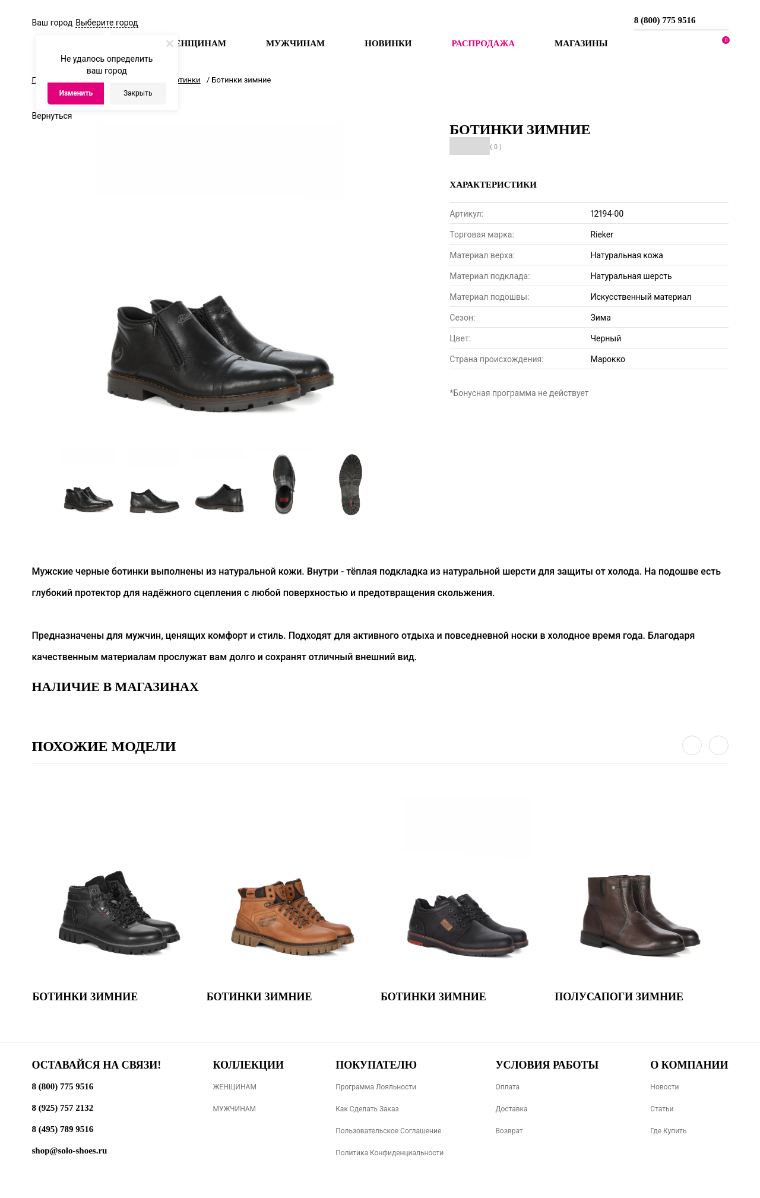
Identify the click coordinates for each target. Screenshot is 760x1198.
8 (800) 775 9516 (665, 20)
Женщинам (196, 43)
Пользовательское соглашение (388, 1131)
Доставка (511, 1109)
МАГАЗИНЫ (581, 43)
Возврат (508, 1131)
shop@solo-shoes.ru (69, 1150)
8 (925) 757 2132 (63, 1108)
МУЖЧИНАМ (234, 1109)
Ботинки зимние (85, 997)
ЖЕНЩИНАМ (234, 1087)
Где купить (668, 1131)
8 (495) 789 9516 (63, 1129)
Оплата (507, 1087)
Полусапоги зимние (619, 997)
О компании (689, 1065)
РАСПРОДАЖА (483, 43)
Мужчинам (295, 43)
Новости (664, 1087)
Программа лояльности (375, 1087)
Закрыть (138, 93)
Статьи (661, 1109)
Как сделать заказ (367, 1109)
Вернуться (52, 116)
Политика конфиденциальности (389, 1153)
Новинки (388, 43)
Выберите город (106, 22)
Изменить (76, 93)
